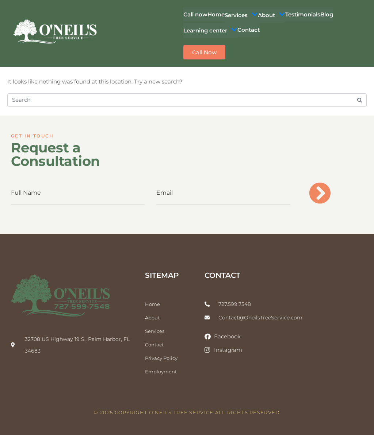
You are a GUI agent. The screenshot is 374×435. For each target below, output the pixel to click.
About (271, 15)
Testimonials (302, 14)
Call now (195, 14)
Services (241, 15)
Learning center (210, 30)
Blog (326, 14)
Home (216, 14)
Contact (248, 29)
